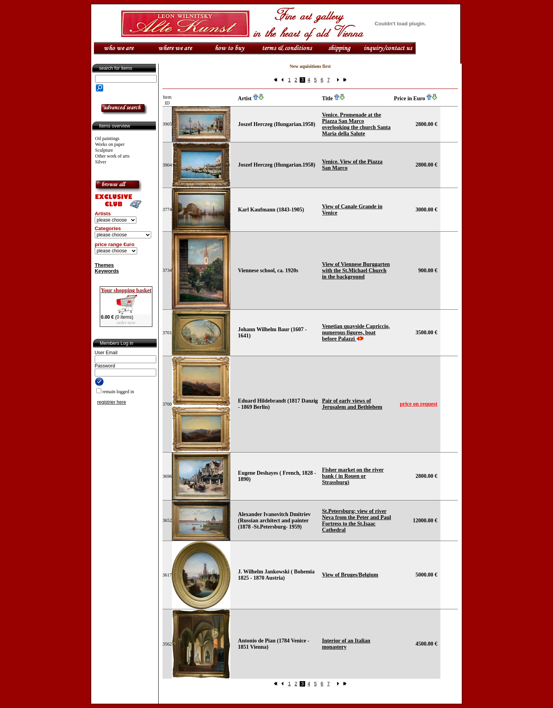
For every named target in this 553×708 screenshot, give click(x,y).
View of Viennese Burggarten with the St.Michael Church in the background (356, 270)
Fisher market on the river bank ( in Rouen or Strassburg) (352, 476)
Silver (100, 162)
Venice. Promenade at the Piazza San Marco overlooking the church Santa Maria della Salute (356, 124)
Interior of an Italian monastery (346, 644)
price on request (418, 404)
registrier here (111, 402)
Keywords (107, 271)
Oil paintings (107, 138)
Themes (104, 265)
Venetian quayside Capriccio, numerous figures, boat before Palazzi (356, 332)
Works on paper (110, 144)
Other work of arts (112, 156)
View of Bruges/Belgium (350, 575)
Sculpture (104, 150)
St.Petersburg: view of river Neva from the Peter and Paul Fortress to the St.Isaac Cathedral (356, 520)
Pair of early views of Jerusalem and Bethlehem (352, 404)
